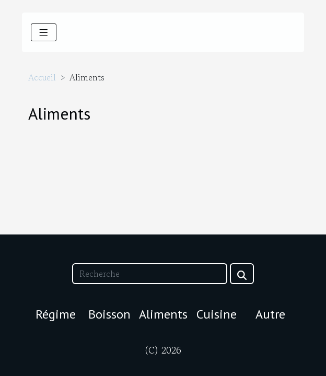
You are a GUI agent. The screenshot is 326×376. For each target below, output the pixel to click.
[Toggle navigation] (43, 32)
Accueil (42, 77)
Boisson (109, 314)
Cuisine (216, 314)
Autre (270, 314)
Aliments (163, 314)
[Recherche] (149, 273)
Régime (56, 314)
